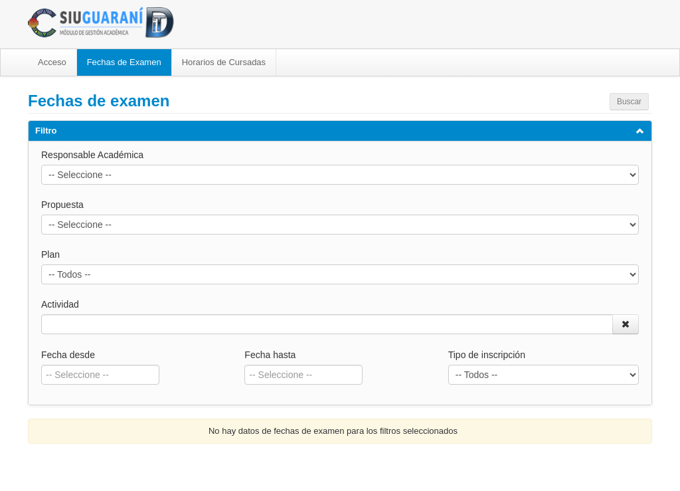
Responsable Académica (92, 154)
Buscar (629, 101)
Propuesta (62, 204)
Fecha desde (68, 354)
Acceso (52, 62)
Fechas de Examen (124, 62)
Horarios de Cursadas (224, 62)
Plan (50, 254)
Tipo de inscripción (486, 354)
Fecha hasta (270, 354)
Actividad (60, 304)
